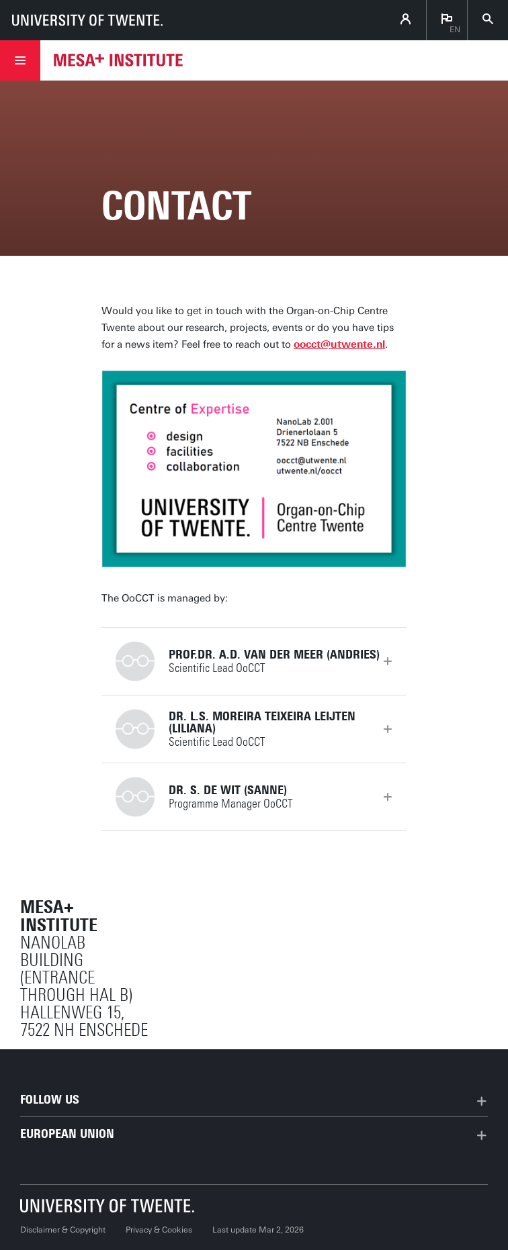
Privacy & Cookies (159, 1230)
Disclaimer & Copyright (62, 1230)
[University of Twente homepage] (87, 20)
